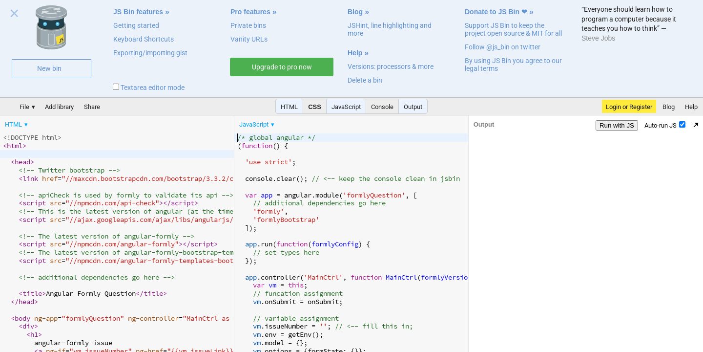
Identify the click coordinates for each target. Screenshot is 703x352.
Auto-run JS (664, 125)
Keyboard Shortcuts (143, 39)
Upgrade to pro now (282, 67)
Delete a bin (365, 80)
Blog (355, 12)
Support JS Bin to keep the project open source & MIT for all (513, 29)
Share (92, 106)
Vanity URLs (249, 39)
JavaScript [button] (346, 106)
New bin (49, 68)
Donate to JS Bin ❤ (496, 12)
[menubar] (78, 122)
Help (355, 53)
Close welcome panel (14, 15)
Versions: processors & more (391, 66)
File (24, 106)
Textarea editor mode (149, 87)
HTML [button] (289, 106)
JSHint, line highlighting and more (390, 29)
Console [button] (382, 106)
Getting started (136, 25)
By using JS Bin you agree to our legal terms (513, 64)
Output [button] (413, 106)
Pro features (250, 12)
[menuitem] (17, 124)
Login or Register (629, 106)
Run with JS (617, 125)
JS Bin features (138, 12)
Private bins (248, 25)
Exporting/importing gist (150, 53)
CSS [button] (314, 106)
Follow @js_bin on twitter (502, 47)
